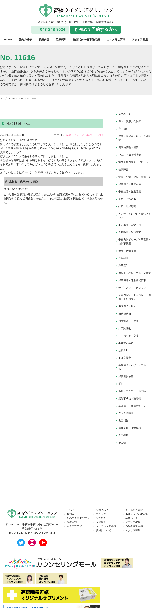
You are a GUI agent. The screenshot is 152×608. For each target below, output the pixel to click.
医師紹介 (101, 518)
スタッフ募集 (140, 39)
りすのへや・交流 (129, 336)
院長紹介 (101, 514)
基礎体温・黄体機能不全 (133, 403)
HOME (8, 39)
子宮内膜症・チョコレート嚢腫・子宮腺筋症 (134, 298)
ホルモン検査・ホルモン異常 (134, 273)
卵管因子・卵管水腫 (130, 185)
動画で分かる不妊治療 (86, 39)
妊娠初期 (123, 257)
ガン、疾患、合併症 (130, 120)
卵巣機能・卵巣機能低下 (133, 282)
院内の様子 (25, 39)
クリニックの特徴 (106, 522)
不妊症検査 (125, 357)
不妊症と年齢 (126, 343)
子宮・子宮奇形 (127, 199)
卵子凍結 (123, 128)
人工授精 (123, 432)
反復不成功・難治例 (130, 396)
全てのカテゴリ (127, 113)
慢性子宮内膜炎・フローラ (134, 160)
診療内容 (44, 39)
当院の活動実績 (134, 526)
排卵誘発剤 (125, 328)
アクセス (101, 510)
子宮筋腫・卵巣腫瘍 (130, 192)
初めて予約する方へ (98, 29)
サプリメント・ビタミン (133, 289)
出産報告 (123, 417)
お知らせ (72, 510)
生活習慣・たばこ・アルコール (134, 366)
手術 (121, 382)
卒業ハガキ (132, 518)
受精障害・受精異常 (130, 232)
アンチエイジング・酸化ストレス (134, 215)
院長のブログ (75, 526)
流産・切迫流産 (127, 250)
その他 (99, 134)
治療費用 (61, 39)
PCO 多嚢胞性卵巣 (130, 153)
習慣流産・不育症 (129, 322)
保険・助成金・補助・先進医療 (134, 137)
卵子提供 (123, 264)
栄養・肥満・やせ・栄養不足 (134, 176)
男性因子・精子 (127, 307)
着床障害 (123, 167)
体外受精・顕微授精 (130, 424)
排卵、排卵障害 (127, 206)
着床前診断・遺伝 (129, 146)
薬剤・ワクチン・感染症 (78, 134)
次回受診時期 (126, 410)
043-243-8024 (52, 29)
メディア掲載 (133, 522)
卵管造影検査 (126, 375)
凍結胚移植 (125, 314)
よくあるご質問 (116, 39)
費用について (104, 526)
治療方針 (123, 350)
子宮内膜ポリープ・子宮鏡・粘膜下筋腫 (133, 241)
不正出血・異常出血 (130, 224)
